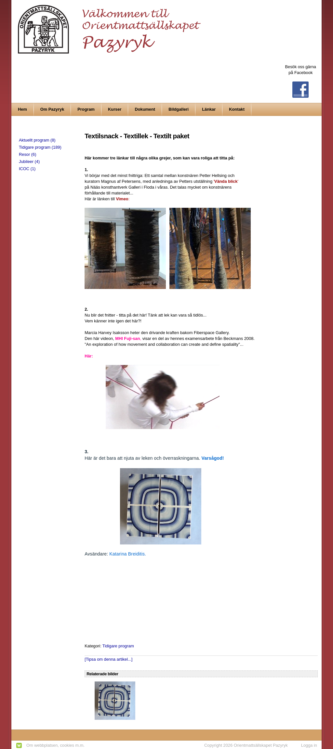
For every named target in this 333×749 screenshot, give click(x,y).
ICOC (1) (27, 168)
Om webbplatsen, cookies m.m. (55, 745)
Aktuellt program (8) (37, 140)
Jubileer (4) (29, 161)
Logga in (309, 745)
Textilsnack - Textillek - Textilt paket (137, 136)
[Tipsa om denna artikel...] (108, 659)
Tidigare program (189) (40, 147)
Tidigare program (118, 645)
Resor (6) (27, 154)
